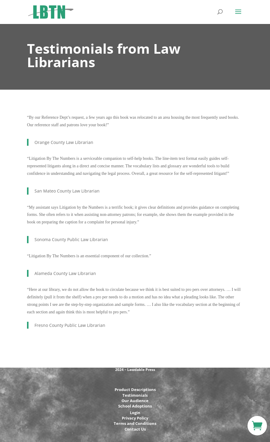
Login (135, 412)
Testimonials (135, 395)
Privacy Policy (135, 418)
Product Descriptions (135, 389)
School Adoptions (135, 406)
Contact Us (135, 429)
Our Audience (135, 400)
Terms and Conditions (135, 423)
